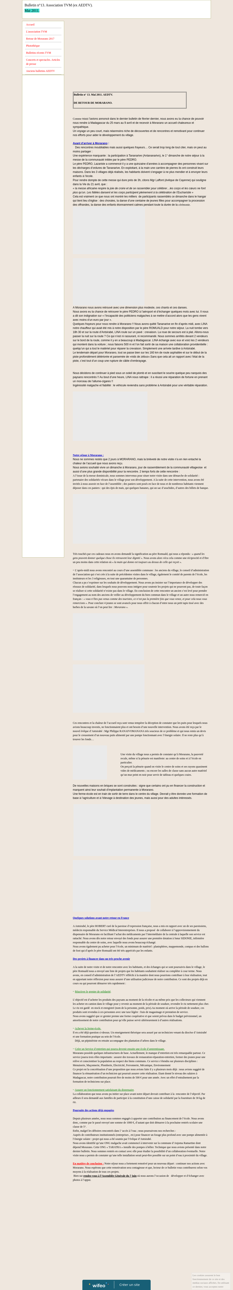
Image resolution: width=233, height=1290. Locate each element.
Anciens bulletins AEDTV (40, 71)
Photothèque (33, 45)
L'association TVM (36, 31)
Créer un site (129, 1284)
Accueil (30, 24)
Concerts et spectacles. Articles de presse (43, 62)
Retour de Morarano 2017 (40, 38)
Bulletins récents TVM (38, 52)
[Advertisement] (43, 168)
